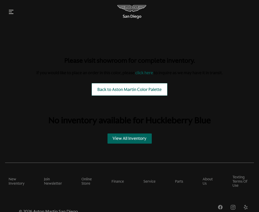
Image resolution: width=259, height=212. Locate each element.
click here (144, 72)
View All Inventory (129, 138)
